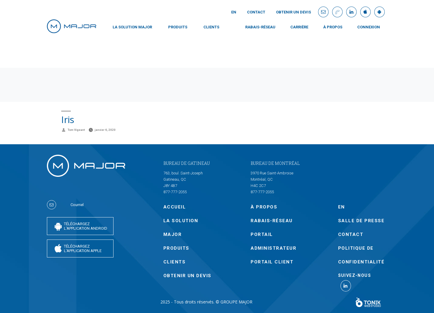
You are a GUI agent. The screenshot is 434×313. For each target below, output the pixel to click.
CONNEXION (368, 27)
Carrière (299, 27)
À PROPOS (332, 27)
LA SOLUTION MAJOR (132, 27)
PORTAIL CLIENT (272, 262)
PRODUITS (177, 27)
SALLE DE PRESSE (361, 220)
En (233, 12)
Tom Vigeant (76, 129)
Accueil (174, 207)
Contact (256, 12)
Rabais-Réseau (260, 27)
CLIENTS (211, 27)
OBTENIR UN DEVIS (293, 12)
